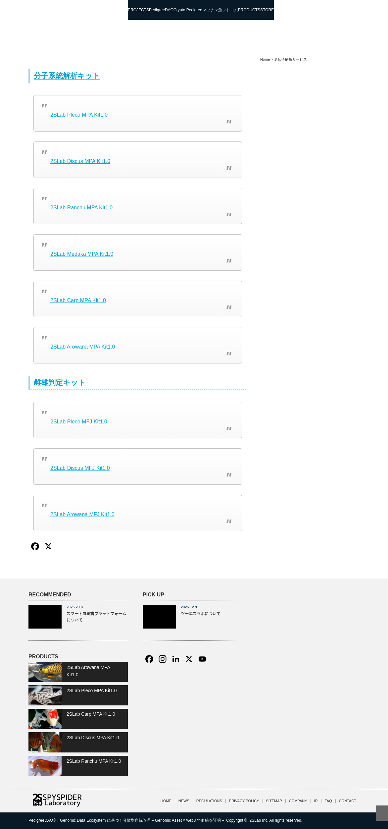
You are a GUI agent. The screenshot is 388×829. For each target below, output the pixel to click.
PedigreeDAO (161, 10)
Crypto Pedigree (187, 10)
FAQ (328, 801)
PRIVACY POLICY (244, 801)
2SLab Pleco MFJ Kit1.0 (78, 421)
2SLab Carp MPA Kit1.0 (78, 300)
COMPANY (298, 801)
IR (316, 801)
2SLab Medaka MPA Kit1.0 (81, 254)
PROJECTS (138, 10)
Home (265, 59)
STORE (267, 10)
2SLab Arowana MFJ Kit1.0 (82, 514)
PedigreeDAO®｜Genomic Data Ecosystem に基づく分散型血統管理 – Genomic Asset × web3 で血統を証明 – (126, 820)
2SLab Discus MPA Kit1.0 (80, 161)
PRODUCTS (249, 10)
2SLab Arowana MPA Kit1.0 (82, 347)
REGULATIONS (209, 801)
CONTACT (347, 801)
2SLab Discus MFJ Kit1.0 (80, 468)
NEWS (183, 801)
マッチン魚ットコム (220, 10)
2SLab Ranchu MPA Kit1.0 (81, 207)
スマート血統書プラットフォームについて (96, 616)
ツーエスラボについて (200, 613)
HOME (166, 801)
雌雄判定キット (60, 382)
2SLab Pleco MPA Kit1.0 (79, 115)
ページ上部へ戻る (382, 813)
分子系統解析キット (67, 76)
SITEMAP (274, 801)
